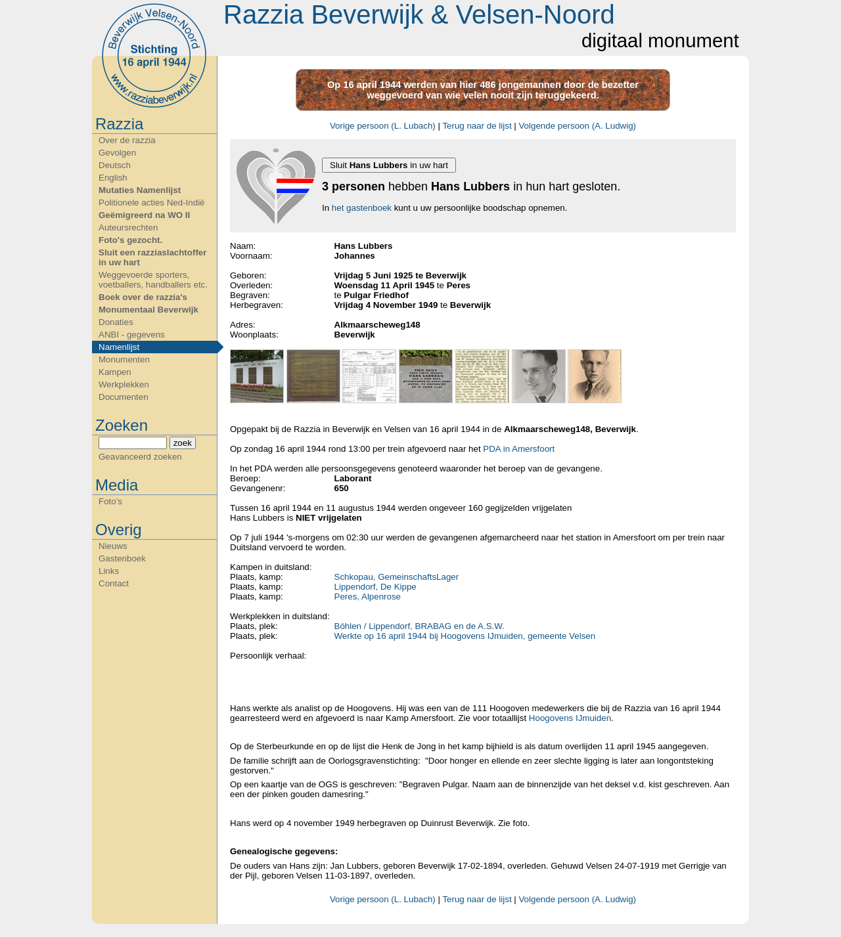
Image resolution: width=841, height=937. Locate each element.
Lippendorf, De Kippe (375, 587)
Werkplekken (124, 384)
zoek (182, 443)
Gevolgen (117, 153)
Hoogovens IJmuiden (570, 718)
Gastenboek (122, 558)
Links (109, 571)
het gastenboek (362, 208)
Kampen (115, 372)
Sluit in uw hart (389, 165)
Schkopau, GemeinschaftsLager (396, 577)
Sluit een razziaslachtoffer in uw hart (152, 257)
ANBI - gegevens (132, 334)
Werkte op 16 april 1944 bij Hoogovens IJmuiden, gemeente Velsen (465, 636)
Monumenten (124, 359)
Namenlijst (119, 347)
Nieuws (113, 546)
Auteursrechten (128, 227)
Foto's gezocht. (130, 240)
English (113, 178)
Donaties (116, 322)
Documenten (123, 397)
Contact (114, 583)
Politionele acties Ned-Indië (152, 202)
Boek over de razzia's (143, 297)
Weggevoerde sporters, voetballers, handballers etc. (153, 280)
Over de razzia (127, 140)
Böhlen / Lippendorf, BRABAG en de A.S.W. (419, 626)
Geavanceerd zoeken (140, 457)
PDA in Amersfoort (519, 449)
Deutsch (115, 165)
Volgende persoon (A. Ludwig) (577, 126)
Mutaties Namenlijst (140, 190)
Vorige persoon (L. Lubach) (383, 126)
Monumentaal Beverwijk (148, 310)
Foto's (110, 501)
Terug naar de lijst (476, 126)
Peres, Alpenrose (367, 596)
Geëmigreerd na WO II (144, 215)
